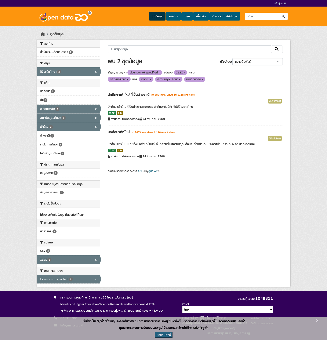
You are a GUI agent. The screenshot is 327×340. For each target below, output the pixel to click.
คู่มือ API (153, 171)
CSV (120, 113)
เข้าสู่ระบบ (280, 3)
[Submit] (283, 16)
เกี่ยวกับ (201, 16)
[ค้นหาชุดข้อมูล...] (266, 16)
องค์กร (173, 16)
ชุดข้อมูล (157, 16)
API (140, 171)
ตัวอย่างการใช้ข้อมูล (224, 16)
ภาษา (185, 304)
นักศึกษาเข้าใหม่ (119, 132)
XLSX (112, 113)
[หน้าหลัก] (43, 34)
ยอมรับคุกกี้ (163, 335)
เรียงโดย (225, 61)
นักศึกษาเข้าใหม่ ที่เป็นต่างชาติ (129, 94)
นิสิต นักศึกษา (275, 101)
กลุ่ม (187, 16)
